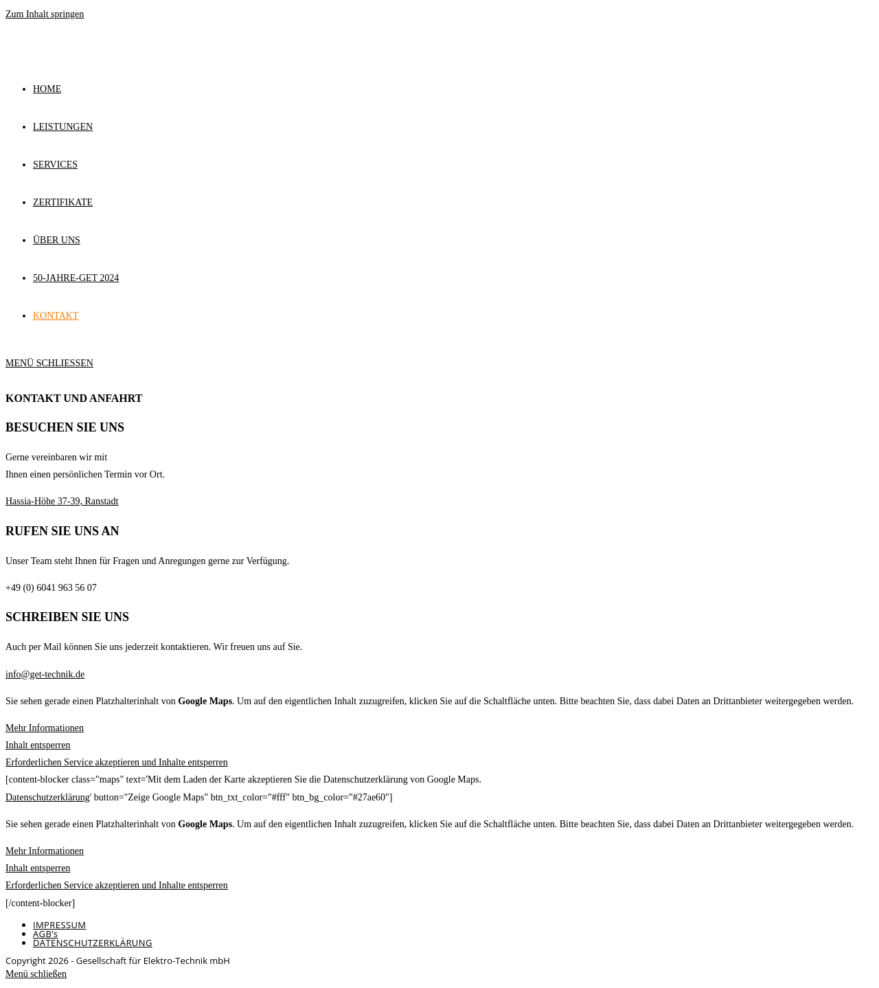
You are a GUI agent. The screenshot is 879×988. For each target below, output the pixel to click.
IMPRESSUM (59, 925)
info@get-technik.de (44, 674)
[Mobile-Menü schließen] (36, 974)
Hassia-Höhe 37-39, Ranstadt (61, 501)
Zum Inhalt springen (44, 14)
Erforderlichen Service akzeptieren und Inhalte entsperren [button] (116, 762)
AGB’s (45, 934)
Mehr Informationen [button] (44, 728)
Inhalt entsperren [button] (37, 745)
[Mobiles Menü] (49, 363)
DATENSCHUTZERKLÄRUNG (92, 942)
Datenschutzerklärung (47, 797)
